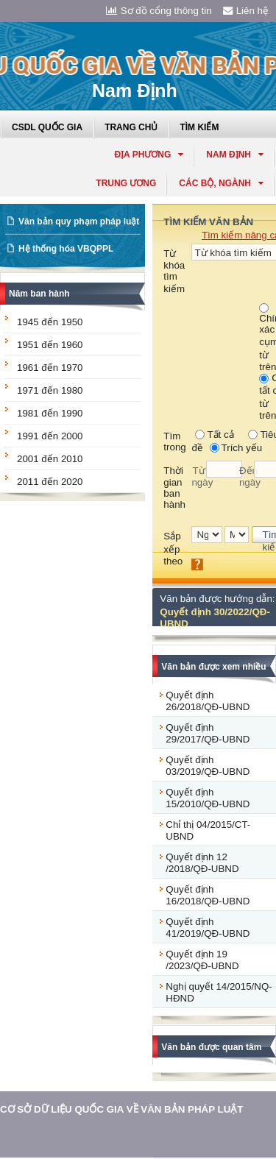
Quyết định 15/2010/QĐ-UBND (208, 798)
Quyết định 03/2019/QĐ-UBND (208, 765)
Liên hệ (246, 10)
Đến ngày (246, 476)
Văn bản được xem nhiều (213, 667)
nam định (234, 154)
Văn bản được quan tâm (211, 1047)
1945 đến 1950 (50, 321)
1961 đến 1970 (50, 367)
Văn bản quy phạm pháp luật (78, 221)
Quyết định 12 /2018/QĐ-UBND (202, 862)
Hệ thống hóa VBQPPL (65, 249)
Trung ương (126, 183)
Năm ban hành (39, 293)
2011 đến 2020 (50, 481)
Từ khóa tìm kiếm (174, 271)
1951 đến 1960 (50, 344)
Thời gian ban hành (174, 487)
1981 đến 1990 (50, 413)
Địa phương (148, 154)
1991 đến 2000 (50, 436)
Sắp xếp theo (173, 549)
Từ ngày (198, 476)
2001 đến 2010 (50, 458)
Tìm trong (174, 441)
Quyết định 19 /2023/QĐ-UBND (202, 960)
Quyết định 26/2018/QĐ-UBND (208, 701)
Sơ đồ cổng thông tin (159, 10)
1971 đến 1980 (50, 390)
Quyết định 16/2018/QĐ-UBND (208, 895)
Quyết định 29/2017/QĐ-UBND (208, 733)
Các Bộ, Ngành (221, 183)
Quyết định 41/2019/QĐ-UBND (208, 927)
